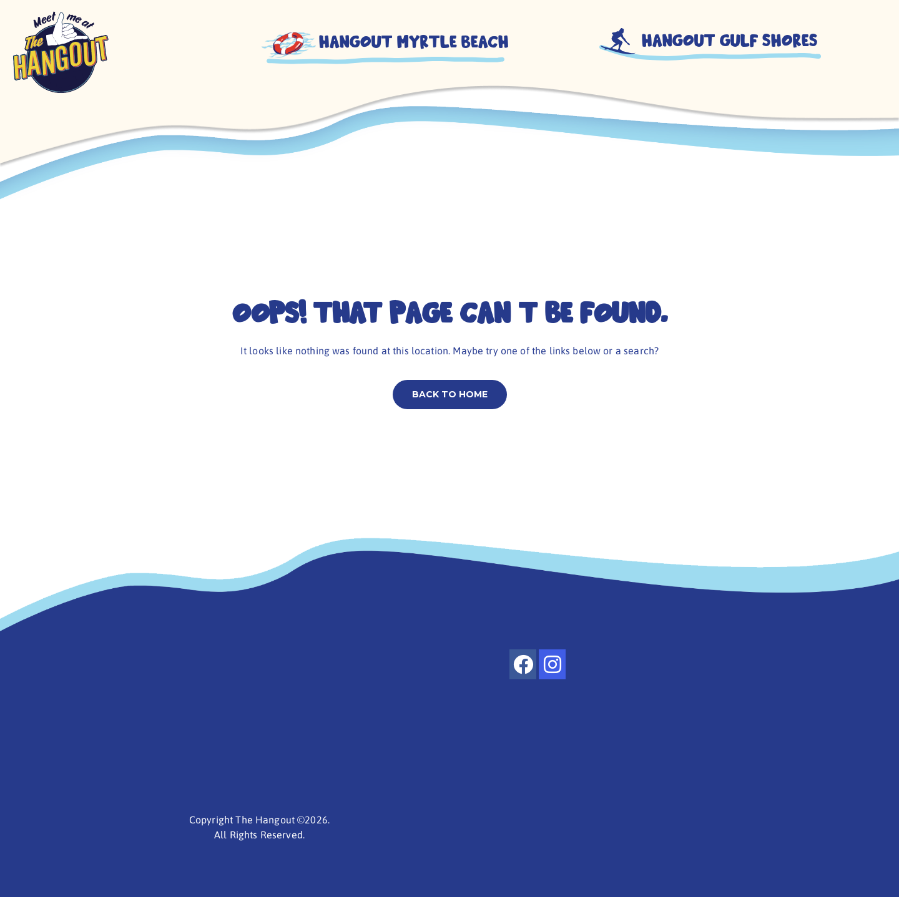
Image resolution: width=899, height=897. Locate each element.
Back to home (450, 394)
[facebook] (522, 664)
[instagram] (552, 664)
